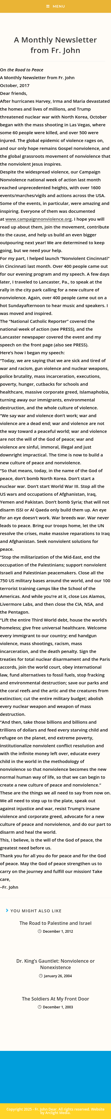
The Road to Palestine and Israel (55, 923)
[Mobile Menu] (55, 6)
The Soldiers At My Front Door (55, 999)
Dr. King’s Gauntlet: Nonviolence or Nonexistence (55, 964)
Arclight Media (57, 1112)
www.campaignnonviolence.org (39, 219)
